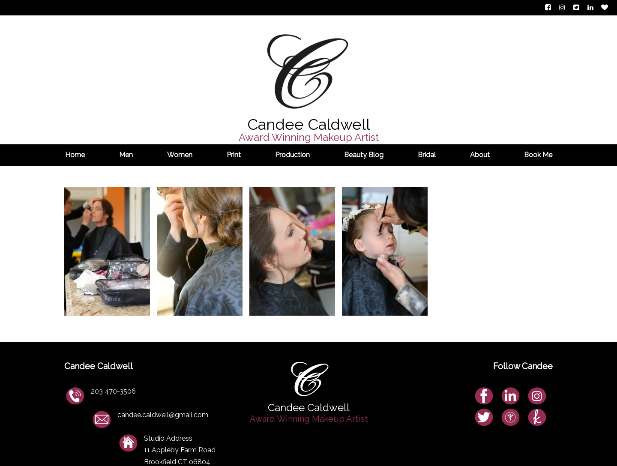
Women (179, 155)
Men (126, 155)
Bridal (427, 155)
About (480, 155)
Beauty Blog (363, 155)
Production (292, 155)
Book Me (538, 155)
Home (75, 155)
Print (234, 155)
